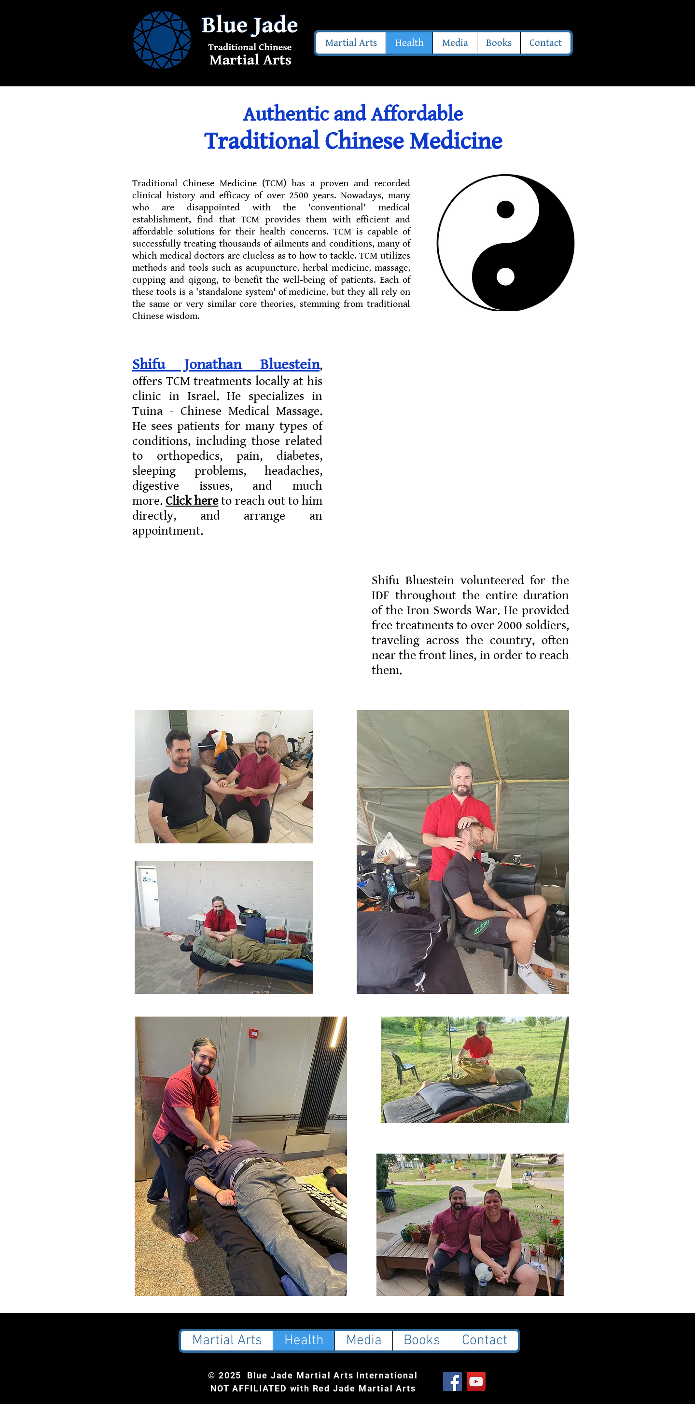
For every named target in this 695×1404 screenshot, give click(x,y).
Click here (192, 501)
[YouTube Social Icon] (476, 1381)
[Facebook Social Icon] (452, 1381)
